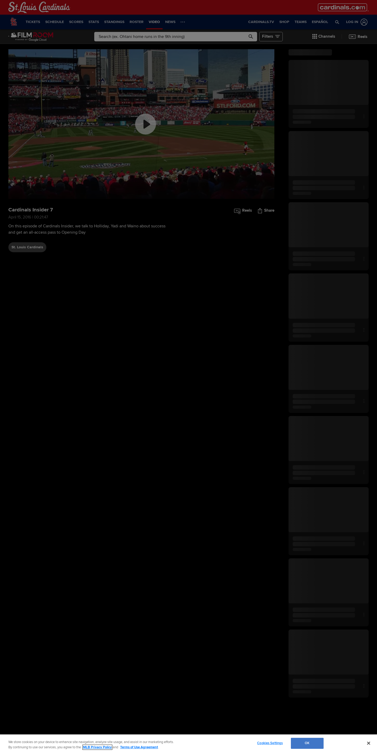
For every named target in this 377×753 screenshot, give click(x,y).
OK (307, 743)
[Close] (368, 743)
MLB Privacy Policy (97, 747)
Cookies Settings (270, 743)
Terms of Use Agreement (139, 747)
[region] (188, 743)
